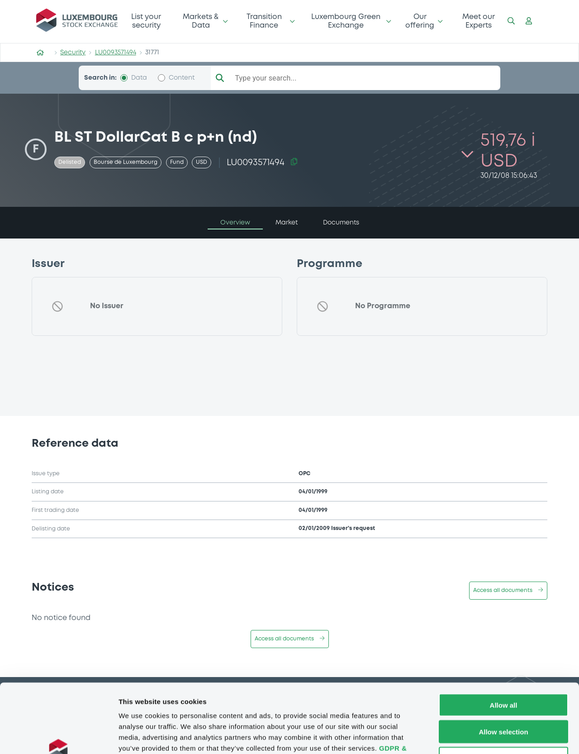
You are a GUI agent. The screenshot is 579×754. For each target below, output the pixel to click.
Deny (503, 696)
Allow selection (503, 669)
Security (72, 52)
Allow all (503, 643)
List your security (146, 21)
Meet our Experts (478, 21)
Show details (475, 736)
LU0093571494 (115, 52)
